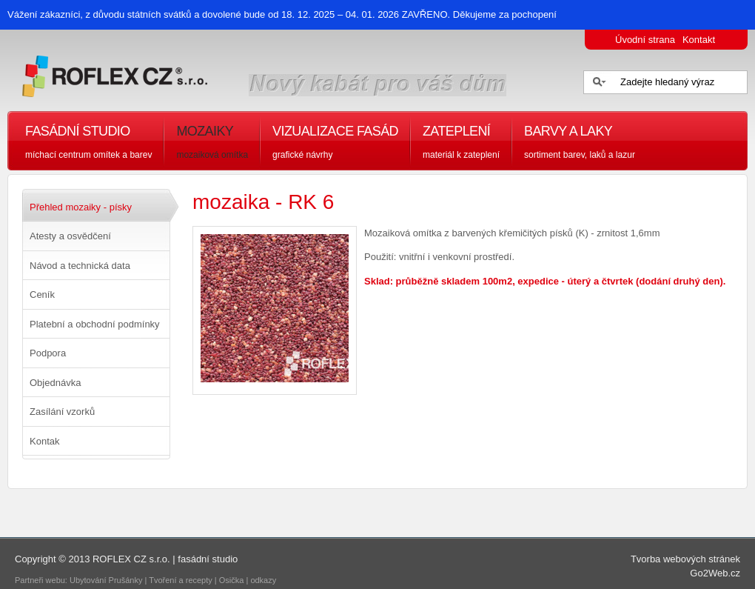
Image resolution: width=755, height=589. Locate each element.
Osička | (235, 580)
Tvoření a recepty (180, 580)
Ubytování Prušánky (106, 580)
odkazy (264, 580)
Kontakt (698, 39)
